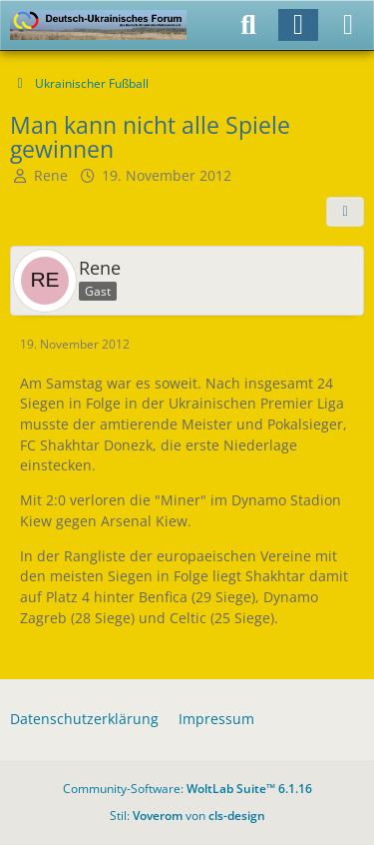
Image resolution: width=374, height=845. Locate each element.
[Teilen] (345, 212)
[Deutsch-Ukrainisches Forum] (98, 25)
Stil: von (187, 815)
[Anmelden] (298, 25)
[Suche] (248, 25)
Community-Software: (187, 788)
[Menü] (348, 25)
